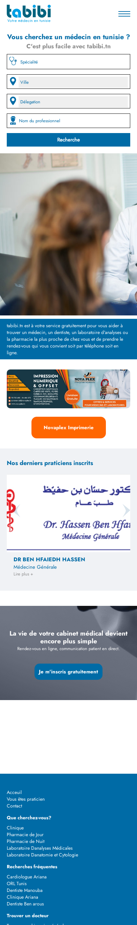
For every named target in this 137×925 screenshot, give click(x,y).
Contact (14, 805)
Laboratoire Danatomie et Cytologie (42, 854)
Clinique (15, 827)
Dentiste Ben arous (25, 903)
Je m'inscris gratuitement (68, 671)
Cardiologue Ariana (27, 876)
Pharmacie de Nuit (25, 841)
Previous (13, 372)
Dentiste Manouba (25, 890)
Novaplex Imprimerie (69, 427)
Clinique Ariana (22, 897)
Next (123, 372)
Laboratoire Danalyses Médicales (40, 848)
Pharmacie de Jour (25, 834)
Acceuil (14, 792)
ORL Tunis (17, 883)
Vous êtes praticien (26, 799)
